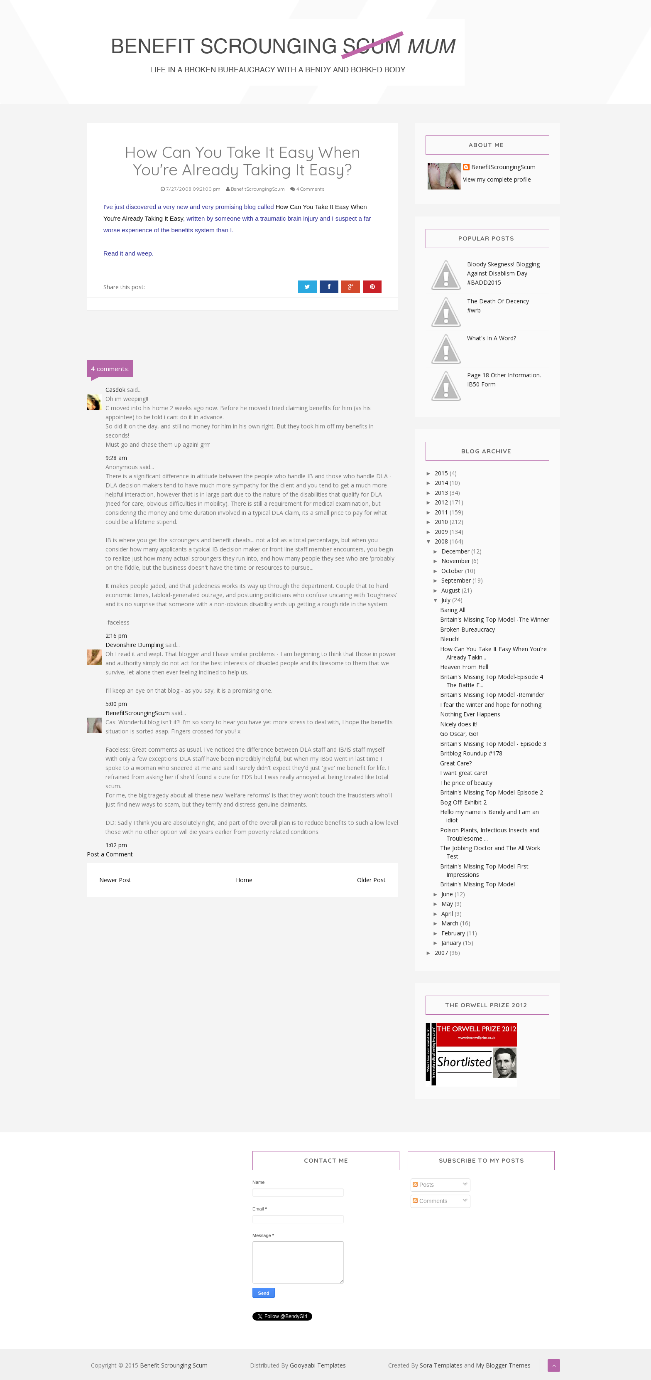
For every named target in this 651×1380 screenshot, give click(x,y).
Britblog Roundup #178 (471, 753)
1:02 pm (116, 845)
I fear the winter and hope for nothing (490, 704)
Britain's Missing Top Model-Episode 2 (491, 792)
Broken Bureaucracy (467, 629)
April (448, 914)
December (456, 551)
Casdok (115, 390)
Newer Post (115, 880)
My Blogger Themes (503, 1365)
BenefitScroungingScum (137, 713)
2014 (442, 483)
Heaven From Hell (464, 667)
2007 (442, 953)
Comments (430, 1201)
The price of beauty (466, 783)
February (454, 933)
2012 (442, 502)
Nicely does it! (458, 724)
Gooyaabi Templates (318, 1365)
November (456, 561)
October (453, 571)
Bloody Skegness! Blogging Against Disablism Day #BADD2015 (503, 273)
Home (244, 880)
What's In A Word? (491, 338)
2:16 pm (116, 636)
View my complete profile (497, 179)
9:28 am (116, 458)
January (452, 943)
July (446, 600)
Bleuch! (450, 639)
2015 (442, 473)
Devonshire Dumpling (134, 645)
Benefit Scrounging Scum (174, 1365)
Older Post (371, 880)
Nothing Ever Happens (470, 714)
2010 (442, 522)
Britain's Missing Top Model (477, 884)
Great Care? (456, 763)
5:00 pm (116, 704)
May (448, 904)
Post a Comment (110, 854)
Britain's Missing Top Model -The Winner (494, 619)
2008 (442, 541)
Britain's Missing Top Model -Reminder (492, 695)
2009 (442, 532)
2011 (442, 512)
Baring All (452, 610)
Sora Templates (441, 1365)
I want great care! (463, 773)
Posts (423, 1184)
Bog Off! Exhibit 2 (463, 802)
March (450, 923)
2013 (442, 493)
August (451, 590)
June (448, 894)
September (456, 580)
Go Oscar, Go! (459, 734)
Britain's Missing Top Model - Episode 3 (493, 744)
